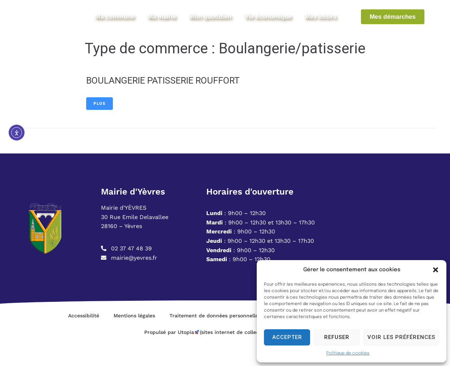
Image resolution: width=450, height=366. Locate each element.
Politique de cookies (348, 353)
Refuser (336, 337)
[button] (435, 269)
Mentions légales (134, 337)
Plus (99, 125)
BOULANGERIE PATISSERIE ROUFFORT (172, 102)
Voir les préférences (401, 337)
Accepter (287, 337)
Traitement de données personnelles (215, 337)
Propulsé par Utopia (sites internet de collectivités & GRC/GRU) (225, 354)
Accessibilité (83, 337)
